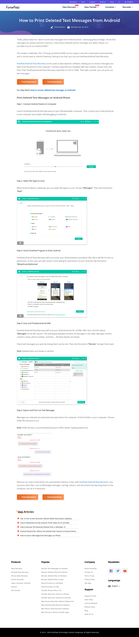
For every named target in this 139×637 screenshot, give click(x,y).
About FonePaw (91, 568)
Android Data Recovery (20, 572)
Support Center (90, 596)
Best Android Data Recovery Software (55, 605)
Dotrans (14, 587)
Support (92, 2)
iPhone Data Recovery (19, 576)
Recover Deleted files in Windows (54, 576)
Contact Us (89, 572)
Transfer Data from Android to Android (56, 598)
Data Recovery (16, 568)
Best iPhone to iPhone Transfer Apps (55, 612)
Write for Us (89, 614)
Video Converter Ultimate (20, 583)
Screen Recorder (17, 579)
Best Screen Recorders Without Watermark (57, 601)
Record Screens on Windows (52, 583)
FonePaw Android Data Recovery (31, 63)
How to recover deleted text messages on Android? (52, 90)
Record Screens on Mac (50, 587)
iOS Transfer (15, 590)
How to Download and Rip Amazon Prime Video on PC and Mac (44, 523)
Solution (103, 2)
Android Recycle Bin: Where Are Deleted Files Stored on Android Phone (48, 531)
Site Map (88, 583)
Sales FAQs (89, 599)
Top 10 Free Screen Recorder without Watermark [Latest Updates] (46, 518)
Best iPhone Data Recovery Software (55, 608)
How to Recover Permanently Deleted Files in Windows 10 (42, 527)
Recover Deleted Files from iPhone (54, 572)
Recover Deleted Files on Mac (52, 579)
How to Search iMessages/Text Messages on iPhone (40, 535)
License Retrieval (91, 603)
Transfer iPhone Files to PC (51, 590)
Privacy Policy (90, 579)
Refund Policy (90, 607)
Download (73, 2)
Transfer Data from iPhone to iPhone (55, 594)
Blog (112, 2)
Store (83, 2)
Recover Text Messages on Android (54, 568)
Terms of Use (89, 576)
